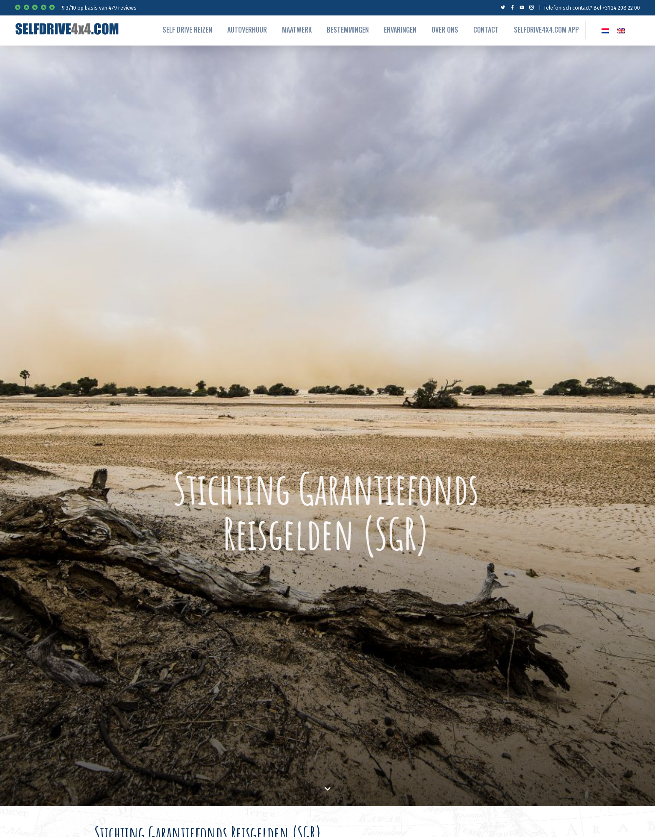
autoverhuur (247, 30)
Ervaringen (400, 30)
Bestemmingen (348, 30)
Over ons (445, 30)
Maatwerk (297, 30)
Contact (486, 30)
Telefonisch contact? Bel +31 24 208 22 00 (591, 8)
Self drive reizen (187, 30)
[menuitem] (605, 30)
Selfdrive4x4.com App (546, 30)
